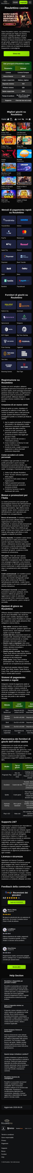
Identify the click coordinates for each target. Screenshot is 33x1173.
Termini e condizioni (7, 1134)
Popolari (5, 119)
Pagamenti (4, 1143)
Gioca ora (16, 53)
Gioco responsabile (7, 1137)
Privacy (3, 1140)
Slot (28, 119)
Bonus (3, 1151)
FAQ (2, 1157)
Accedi (15, 2)
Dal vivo (13, 119)
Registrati (23, 2)
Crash (21, 119)
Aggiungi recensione (16, 902)
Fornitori (4, 1154)
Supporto (4, 1148)
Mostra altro (16, 967)
